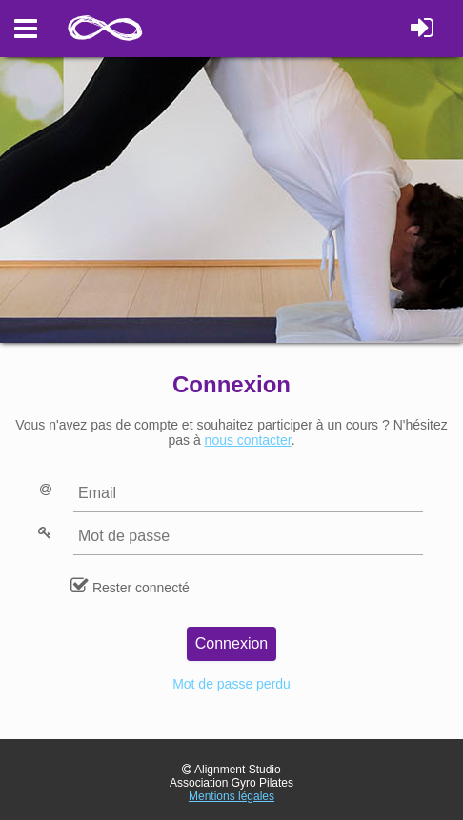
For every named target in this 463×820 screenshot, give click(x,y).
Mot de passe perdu (231, 683)
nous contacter (248, 440)
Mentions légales (231, 796)
